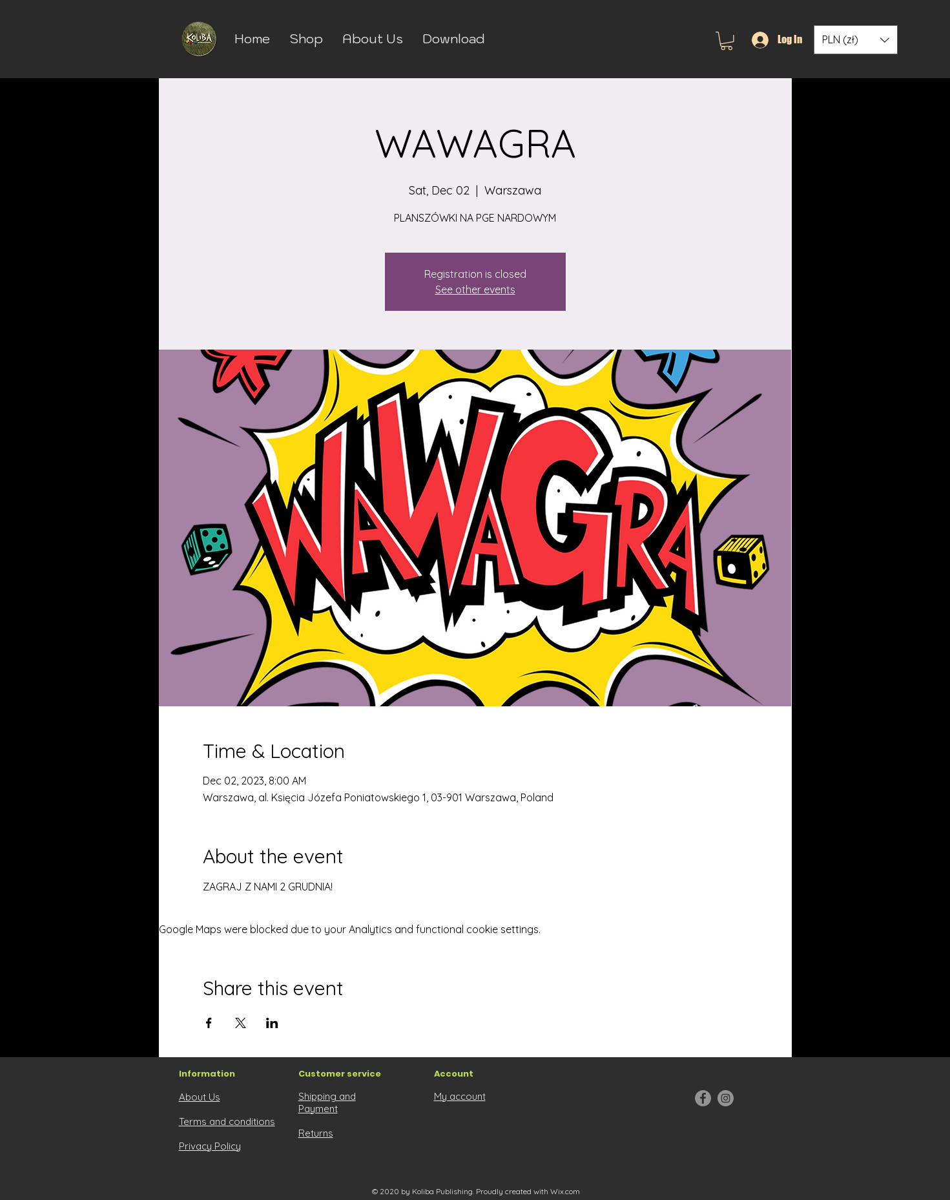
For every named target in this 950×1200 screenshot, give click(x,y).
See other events (475, 289)
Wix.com (565, 1191)
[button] (727, 41)
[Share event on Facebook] (209, 1023)
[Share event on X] (240, 1023)
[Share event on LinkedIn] (272, 1023)
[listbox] (856, 39)
